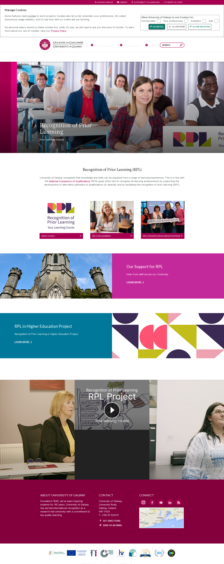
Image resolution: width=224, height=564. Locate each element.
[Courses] (48, 57)
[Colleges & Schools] (105, 57)
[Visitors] (150, 45)
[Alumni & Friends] (158, 57)
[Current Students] (129, 45)
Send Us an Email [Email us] (112, 500)
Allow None (178, 27)
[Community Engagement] (176, 57)
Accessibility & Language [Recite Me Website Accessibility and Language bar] (145, 2)
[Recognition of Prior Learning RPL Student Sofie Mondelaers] (196, 417)
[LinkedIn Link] (170, 477)
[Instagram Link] (143, 477)
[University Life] (65, 57)
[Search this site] (181, 45)
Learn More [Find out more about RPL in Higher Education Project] (21, 342)
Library (124, 2)
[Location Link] (161, 501)
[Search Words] (172, 45)
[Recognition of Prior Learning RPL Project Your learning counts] (112, 417)
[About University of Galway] (85, 57)
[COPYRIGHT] (110, 557)
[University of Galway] (61, 44)
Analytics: (196, 20)
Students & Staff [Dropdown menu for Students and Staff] (173, 2)
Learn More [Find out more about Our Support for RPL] (133, 282)
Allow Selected (201, 27)
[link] (67, 528)
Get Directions (111, 496)
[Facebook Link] (152, 477)
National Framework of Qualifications (69, 181)
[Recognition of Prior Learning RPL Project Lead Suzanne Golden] (28, 417)
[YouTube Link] (161, 477)
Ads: (211, 20)
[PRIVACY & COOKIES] (87, 557)
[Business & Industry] (140, 57)
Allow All (158, 27)
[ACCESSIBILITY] (159, 557)
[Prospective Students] (102, 45)
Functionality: (148, 20)
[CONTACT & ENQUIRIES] (135, 557)
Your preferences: (173, 20)
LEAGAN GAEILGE (105, 2)
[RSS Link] (179, 477)
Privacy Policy (58, 30)
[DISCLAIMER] (64, 557)
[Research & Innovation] (122, 57)
